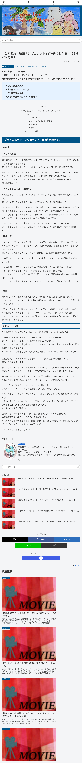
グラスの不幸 (35, 118)
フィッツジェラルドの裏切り (41, 122)
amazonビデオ (20, 66)
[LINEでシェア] (28, 546)
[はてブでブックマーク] (67, 540)
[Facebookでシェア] (41, 540)
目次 (38, 106)
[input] (41, 40)
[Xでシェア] (15, 540)
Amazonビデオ (7, 66)
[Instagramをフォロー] (19, 460)
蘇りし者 (33, 125)
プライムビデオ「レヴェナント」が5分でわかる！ (42, 111)
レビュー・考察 (32, 132)
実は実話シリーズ (33, 66)
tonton (21, 445)
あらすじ (29, 114)
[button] (80, 40)
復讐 (31, 129)
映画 (43, 66)
